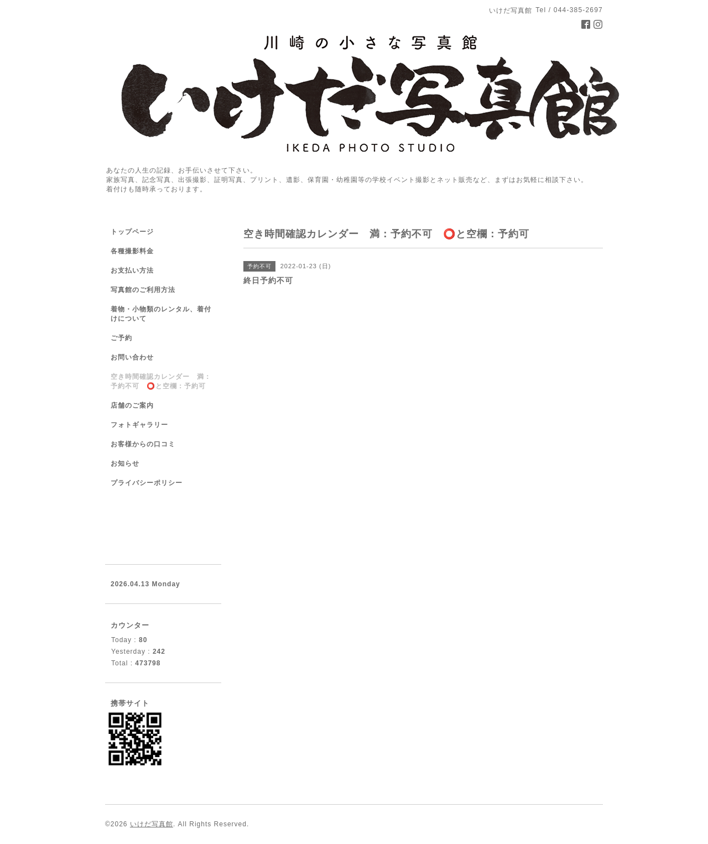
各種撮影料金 (132, 251)
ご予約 (121, 338)
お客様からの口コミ (143, 444)
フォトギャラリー (139, 425)
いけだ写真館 (151, 824)
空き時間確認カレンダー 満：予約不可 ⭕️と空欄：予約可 (161, 381)
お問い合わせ (132, 357)
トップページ (132, 232)
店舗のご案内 (132, 405)
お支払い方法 (132, 270)
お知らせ (125, 463)
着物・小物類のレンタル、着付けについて (161, 313)
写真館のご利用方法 (143, 290)
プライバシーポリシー (147, 483)
